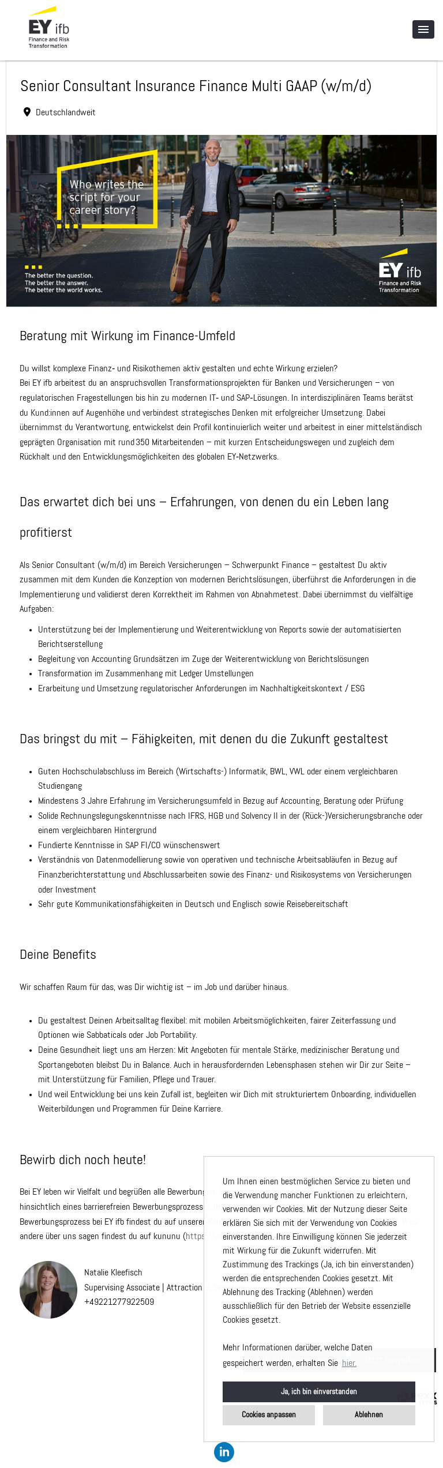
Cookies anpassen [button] (269, 1415)
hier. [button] (349, 1363)
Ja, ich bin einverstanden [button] (319, 1392)
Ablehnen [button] (369, 1415)
